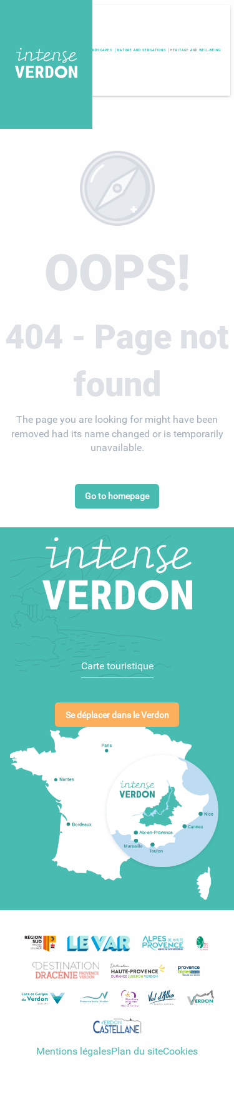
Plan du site (137, 1047)
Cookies (180, 1047)
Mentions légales (73, 1047)
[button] (195, 50)
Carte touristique (117, 662)
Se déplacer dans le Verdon (117, 711)
